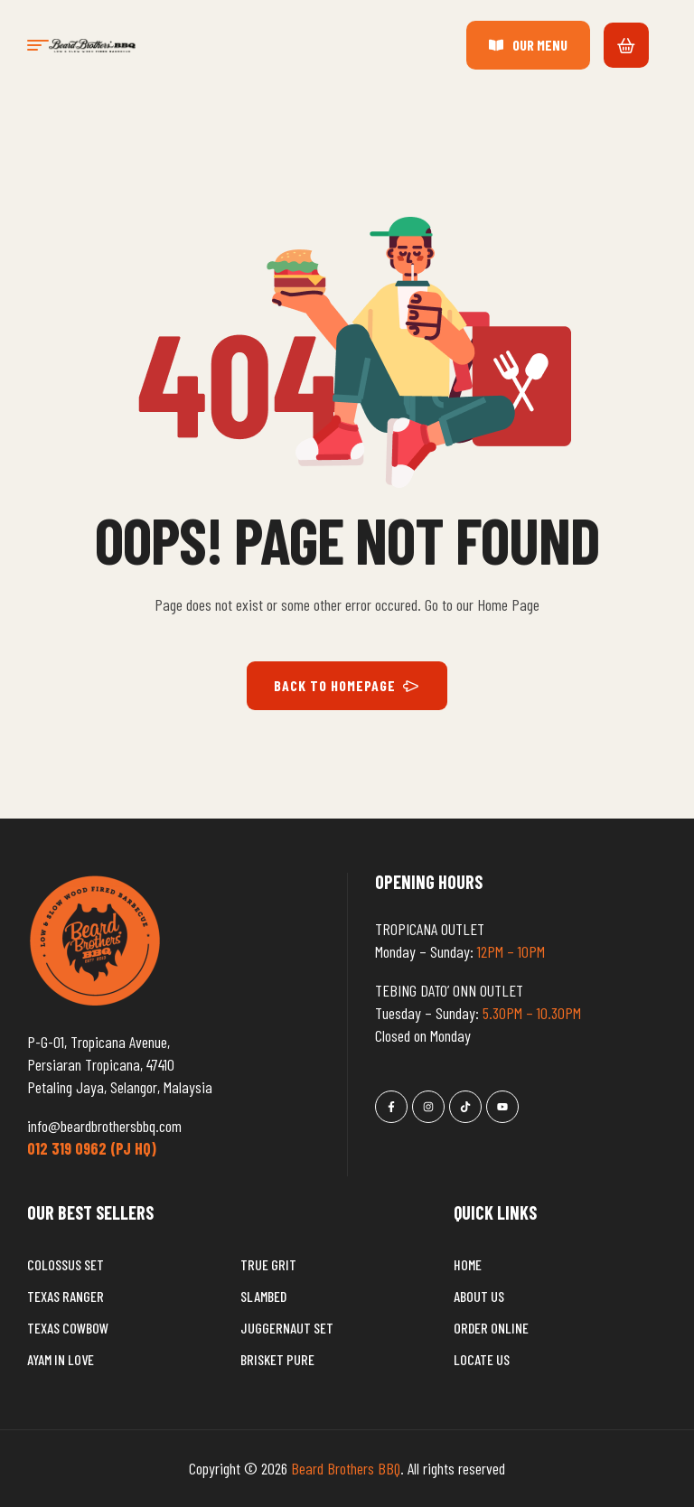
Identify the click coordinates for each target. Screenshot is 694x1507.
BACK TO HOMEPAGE (347, 686)
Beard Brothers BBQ (345, 1468)
